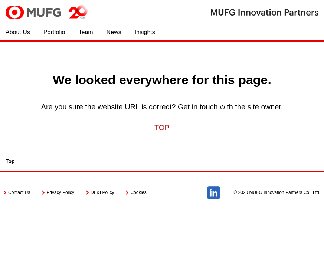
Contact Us (19, 192)
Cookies (138, 192)
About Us (18, 32)
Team (86, 32)
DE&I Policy (102, 192)
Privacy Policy (60, 192)
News (114, 32)
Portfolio (54, 32)
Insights (145, 32)
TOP (162, 127)
